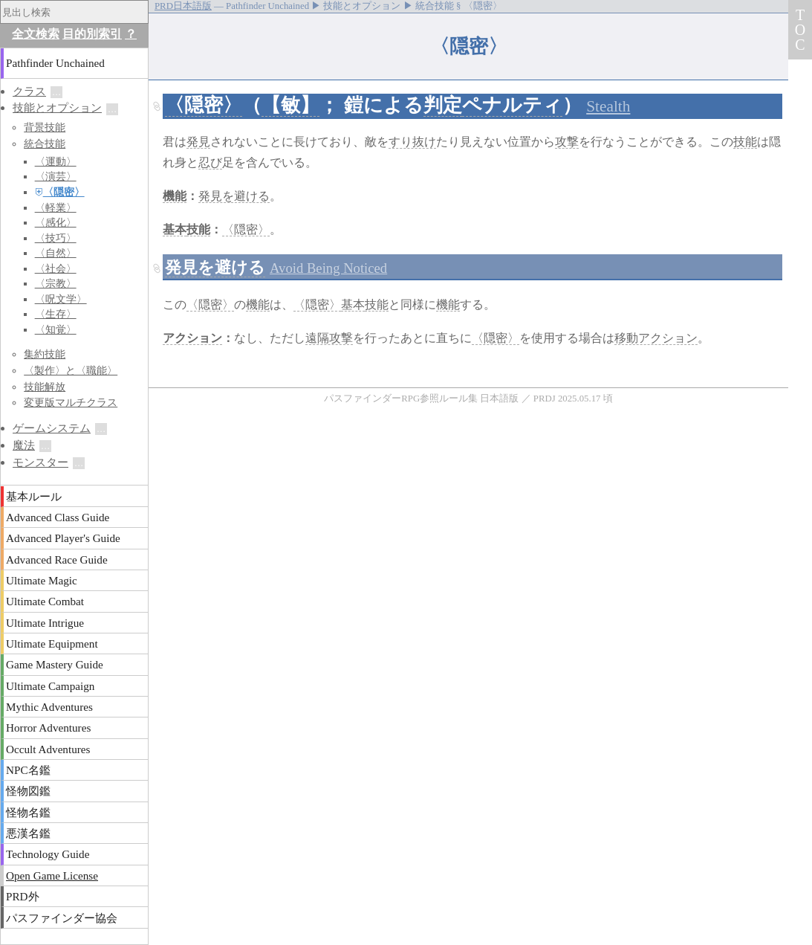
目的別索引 (92, 34)
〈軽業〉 (56, 207)
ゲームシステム (52, 428)
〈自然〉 (56, 253)
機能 (174, 196)
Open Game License (52, 875)
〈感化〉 (56, 222)
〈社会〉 (56, 268)
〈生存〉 (56, 314)
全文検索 (35, 34)
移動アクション (656, 338)
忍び (210, 162)
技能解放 (44, 387)
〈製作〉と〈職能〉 (70, 370)
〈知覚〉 (56, 329)
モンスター (40, 462)
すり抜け (412, 141)
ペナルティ (512, 105)
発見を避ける (234, 196)
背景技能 (44, 127)
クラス (29, 91)
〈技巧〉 (56, 238)
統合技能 (44, 143)
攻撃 (567, 141)
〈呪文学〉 (61, 299)
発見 (198, 141)
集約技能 (44, 354)
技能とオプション (57, 107)
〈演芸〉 (56, 176)
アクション (192, 338)
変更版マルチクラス (70, 402)
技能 (745, 141)
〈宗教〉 (56, 283)
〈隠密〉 (203, 105)
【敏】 (290, 105)
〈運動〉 (56, 161)
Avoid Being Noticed (328, 268)
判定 (442, 105)
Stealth (608, 106)
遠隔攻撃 (329, 338)
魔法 (24, 445)
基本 (174, 229)
